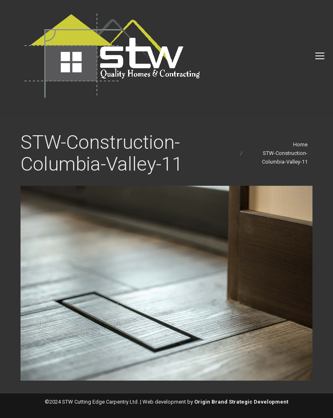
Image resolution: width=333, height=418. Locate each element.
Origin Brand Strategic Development (241, 402)
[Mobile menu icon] (320, 56)
